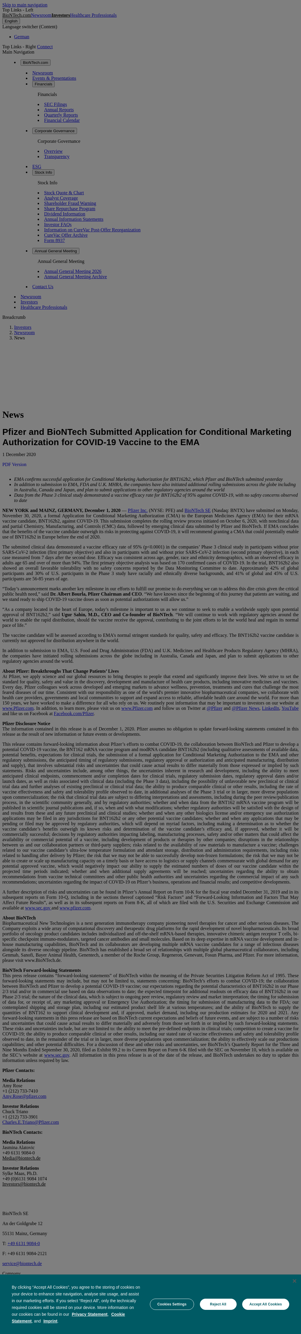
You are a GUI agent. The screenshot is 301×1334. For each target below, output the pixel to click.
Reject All (218, 1304)
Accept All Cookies (266, 1304)
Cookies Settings (171, 1304)
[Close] (294, 1281)
